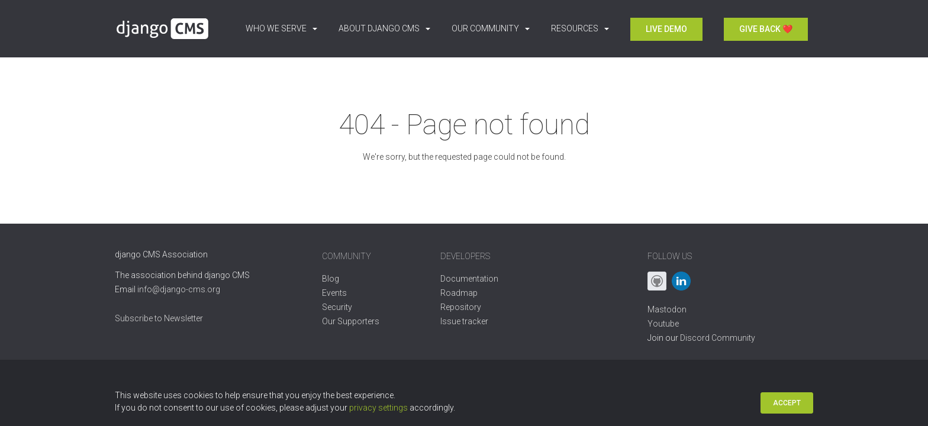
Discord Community (717, 338)
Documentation (469, 278)
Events (334, 293)
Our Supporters (350, 321)
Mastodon (667, 309)
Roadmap (459, 293)
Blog (330, 278)
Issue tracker (464, 321)
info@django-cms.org (178, 289)
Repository (460, 307)
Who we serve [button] (281, 28)
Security (337, 307)
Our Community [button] (491, 28)
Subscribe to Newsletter (159, 318)
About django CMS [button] (384, 28)
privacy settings (378, 407)
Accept (787, 403)
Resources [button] (580, 28)
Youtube (663, 323)
